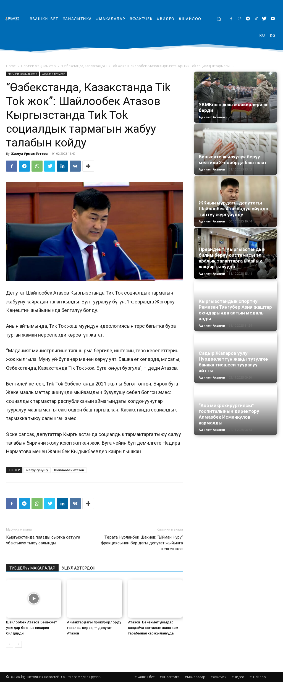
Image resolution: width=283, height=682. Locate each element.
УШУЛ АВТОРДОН (78, 568)
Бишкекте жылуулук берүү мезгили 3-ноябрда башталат (233, 159)
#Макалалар (195, 677)
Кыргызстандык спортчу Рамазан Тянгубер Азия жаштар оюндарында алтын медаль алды (235, 309)
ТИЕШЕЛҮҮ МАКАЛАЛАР (32, 568)
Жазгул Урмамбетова (29, 153)
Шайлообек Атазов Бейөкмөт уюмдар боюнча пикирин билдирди (31, 627)
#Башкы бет (144, 677)
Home (11, 66)
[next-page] (18, 644)
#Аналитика (170, 677)
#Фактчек (218, 677)
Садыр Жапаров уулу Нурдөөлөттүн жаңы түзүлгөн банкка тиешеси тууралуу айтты (234, 361)
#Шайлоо (258, 677)
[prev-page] (9, 644)
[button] (218, 19)
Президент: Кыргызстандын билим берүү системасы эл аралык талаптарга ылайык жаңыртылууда (232, 257)
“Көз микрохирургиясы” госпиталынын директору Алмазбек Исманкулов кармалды (229, 414)
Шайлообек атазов (69, 470)
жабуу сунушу (37, 470)
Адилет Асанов (212, 117)
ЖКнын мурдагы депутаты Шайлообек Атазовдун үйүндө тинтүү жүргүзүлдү (233, 208)
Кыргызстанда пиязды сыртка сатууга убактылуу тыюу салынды (43, 540)
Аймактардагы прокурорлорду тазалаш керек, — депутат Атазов (94, 627)
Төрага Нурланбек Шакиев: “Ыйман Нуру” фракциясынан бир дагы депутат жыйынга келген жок (142, 543)
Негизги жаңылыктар (38, 66)
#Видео (238, 677)
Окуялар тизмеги (53, 74)
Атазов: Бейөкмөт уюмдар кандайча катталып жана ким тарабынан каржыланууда (153, 627)
